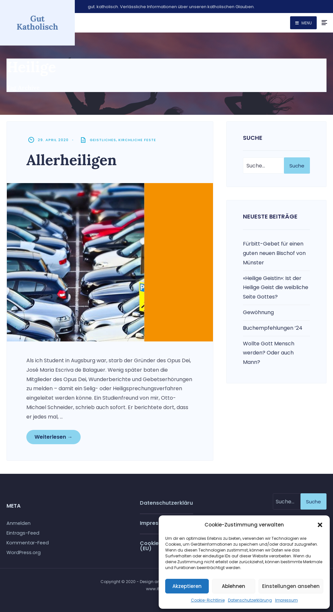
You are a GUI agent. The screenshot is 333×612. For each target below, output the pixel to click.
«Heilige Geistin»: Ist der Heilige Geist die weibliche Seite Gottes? (275, 287)
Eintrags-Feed (23, 533)
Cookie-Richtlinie (208, 600)
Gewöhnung (258, 312)
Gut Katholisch (37, 22)
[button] (320, 525)
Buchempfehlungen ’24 (272, 328)
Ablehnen (233, 586)
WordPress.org (24, 552)
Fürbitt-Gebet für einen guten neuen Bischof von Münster (274, 253)
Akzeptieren (187, 586)
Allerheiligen (71, 160)
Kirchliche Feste (137, 139)
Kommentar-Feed (28, 542)
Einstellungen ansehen (291, 586)
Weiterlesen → (53, 437)
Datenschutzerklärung (250, 600)
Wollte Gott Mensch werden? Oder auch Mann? (268, 353)
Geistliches (103, 139)
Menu (303, 23)
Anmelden (19, 523)
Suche (296, 165)
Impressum (286, 600)
